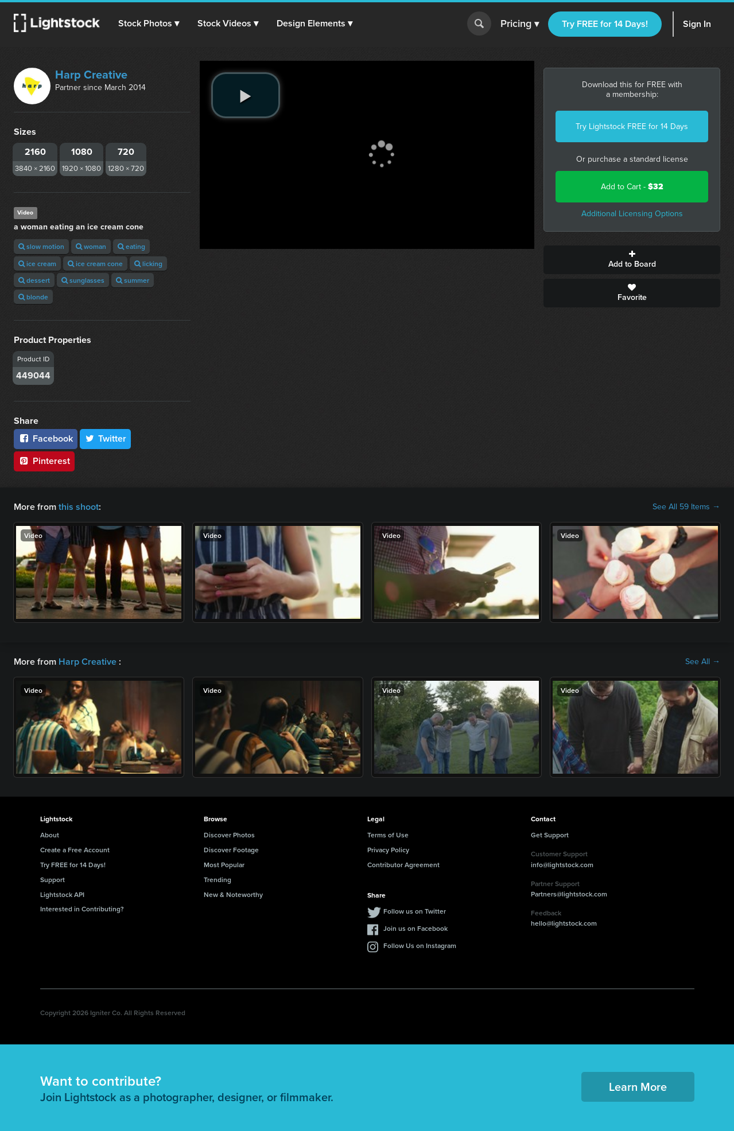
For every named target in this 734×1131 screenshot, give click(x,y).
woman (91, 246)
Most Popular (224, 864)
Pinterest (44, 460)
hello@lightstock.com (564, 923)
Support (52, 879)
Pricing (519, 24)
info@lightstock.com (562, 864)
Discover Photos (229, 835)
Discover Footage (231, 850)
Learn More (638, 1086)
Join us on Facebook (415, 928)
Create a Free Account (75, 850)
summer (132, 280)
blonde (33, 297)
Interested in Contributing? (82, 909)
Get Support (550, 835)
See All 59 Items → (686, 507)
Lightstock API (62, 894)
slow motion (41, 246)
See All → (702, 662)
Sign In (697, 23)
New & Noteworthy (233, 894)
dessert (34, 280)
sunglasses (82, 280)
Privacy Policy (388, 850)
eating (131, 246)
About (49, 835)
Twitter (105, 438)
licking (148, 263)
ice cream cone (95, 263)
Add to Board (631, 260)
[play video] (245, 95)
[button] (148, 23)
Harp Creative (91, 74)
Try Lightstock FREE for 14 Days (632, 126)
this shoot (79, 506)
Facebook (45, 438)
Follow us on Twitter (414, 911)
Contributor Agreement (403, 864)
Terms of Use (388, 835)
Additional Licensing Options (632, 214)
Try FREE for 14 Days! (605, 23)
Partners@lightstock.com (569, 894)
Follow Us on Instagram (419, 945)
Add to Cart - (632, 187)
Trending (217, 879)
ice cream (37, 263)
